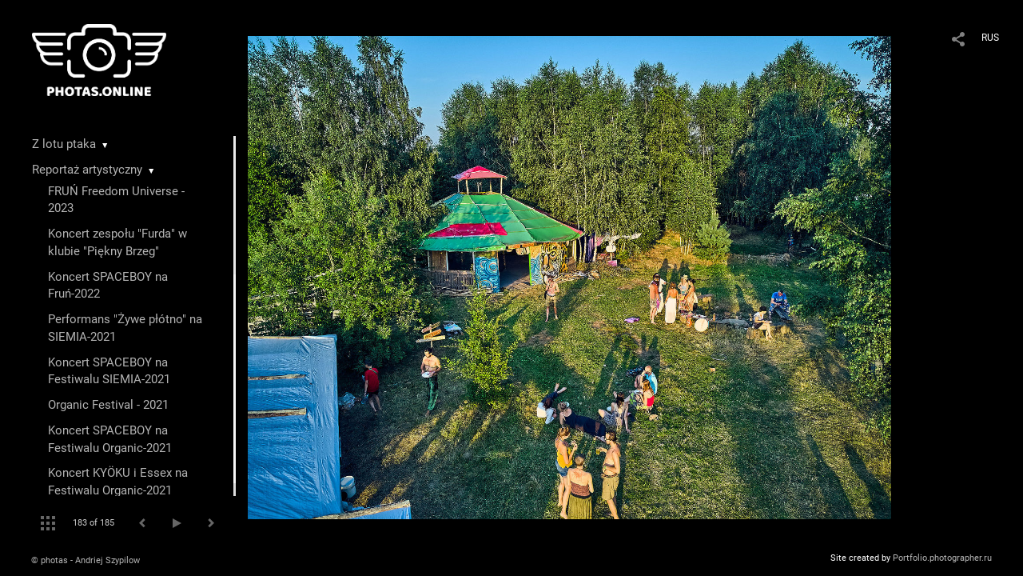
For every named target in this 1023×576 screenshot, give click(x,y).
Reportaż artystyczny (87, 169)
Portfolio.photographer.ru (942, 558)
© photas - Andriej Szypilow (85, 560)
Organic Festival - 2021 (108, 405)
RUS (990, 37)
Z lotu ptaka (64, 144)
